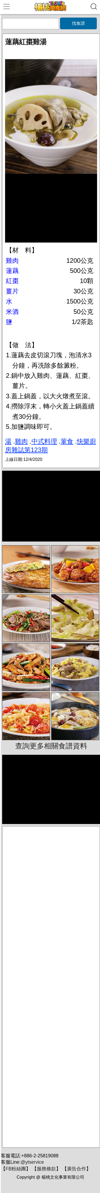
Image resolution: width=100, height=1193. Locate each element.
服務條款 (46, 1168)
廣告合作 (76, 1168)
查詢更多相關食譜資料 (51, 746)
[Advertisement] (51, 987)
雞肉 (12, 260)
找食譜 (78, 23)
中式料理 (44, 441)
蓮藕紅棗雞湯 (26, 42)
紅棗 (12, 280)
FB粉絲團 (16, 1168)
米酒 (12, 311)
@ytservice (32, 1162)
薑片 (12, 291)
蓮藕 (12, 270)
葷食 (67, 441)
